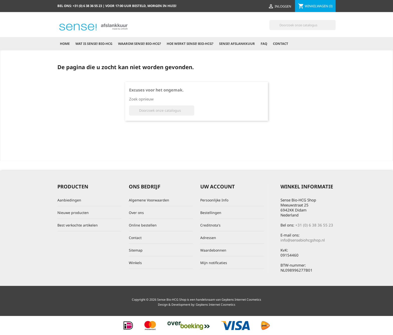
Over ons (136, 212)
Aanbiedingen (69, 200)
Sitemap (136, 250)
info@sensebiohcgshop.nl (302, 240)
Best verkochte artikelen (77, 225)
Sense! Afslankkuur (237, 43)
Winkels (135, 262)
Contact (280, 43)
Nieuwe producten (73, 212)
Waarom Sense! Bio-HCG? (139, 43)
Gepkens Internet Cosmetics (215, 304)
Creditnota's (210, 225)
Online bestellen (143, 225)
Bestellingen (210, 212)
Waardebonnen (213, 250)
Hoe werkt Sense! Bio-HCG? (190, 43)
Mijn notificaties (213, 262)
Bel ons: (80, 6)
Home (65, 43)
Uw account (217, 186)
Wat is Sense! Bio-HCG (93, 43)
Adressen (208, 237)
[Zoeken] (302, 25)
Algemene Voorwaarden (149, 200)
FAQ (264, 43)
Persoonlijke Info (214, 200)
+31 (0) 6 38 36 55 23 (314, 225)
